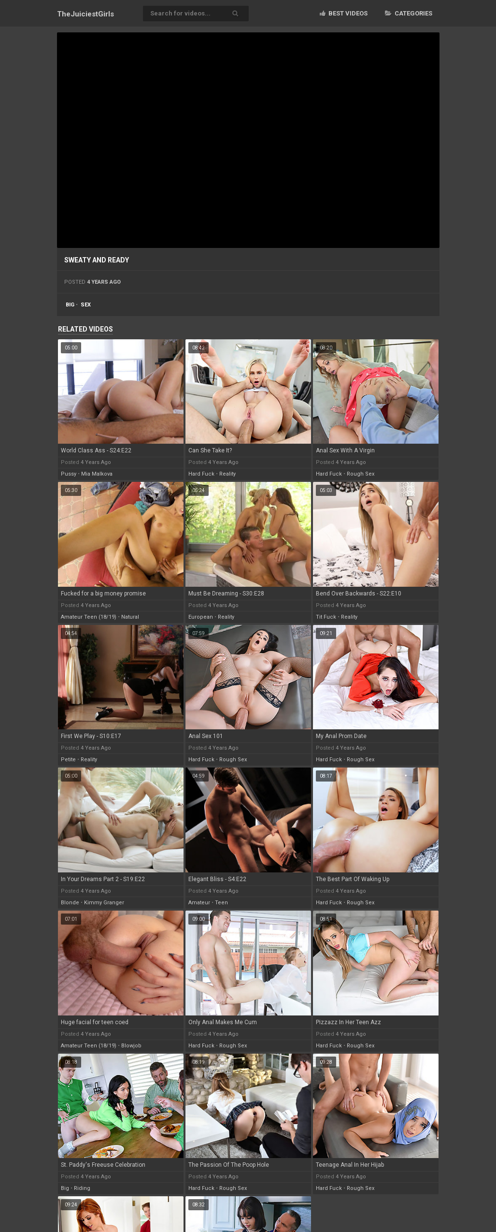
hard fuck (201, 474)
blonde (70, 902)
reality (227, 474)
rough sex (360, 474)
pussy (68, 474)
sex (86, 305)
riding (82, 1188)
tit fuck (326, 617)
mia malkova (97, 474)
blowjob (131, 1046)
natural (130, 617)
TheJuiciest (85, 14)
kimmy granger (104, 902)
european (200, 617)
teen (221, 902)
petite (68, 759)
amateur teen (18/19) (88, 617)
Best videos (344, 13)
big (70, 305)
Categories (408, 13)
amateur (199, 902)
